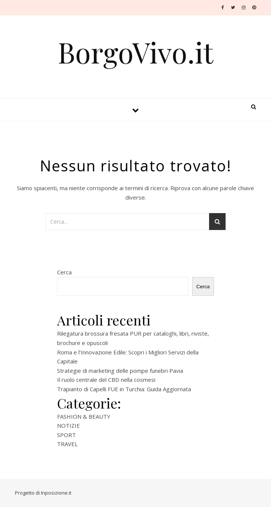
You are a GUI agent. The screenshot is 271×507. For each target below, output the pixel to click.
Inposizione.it (56, 492)
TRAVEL (67, 444)
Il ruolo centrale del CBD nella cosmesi (106, 379)
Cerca (64, 272)
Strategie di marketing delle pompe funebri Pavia (120, 370)
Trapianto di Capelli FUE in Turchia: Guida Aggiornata (124, 389)
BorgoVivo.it (135, 52)
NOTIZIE (68, 425)
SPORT (66, 435)
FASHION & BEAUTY (83, 416)
